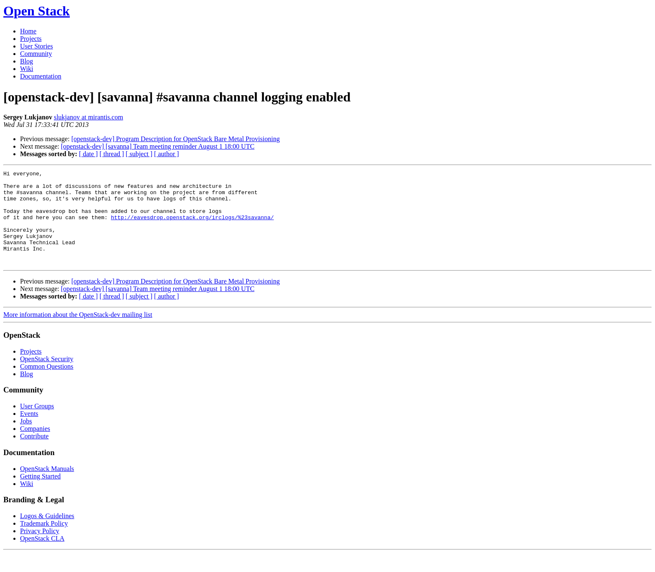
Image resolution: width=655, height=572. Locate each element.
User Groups (37, 424)
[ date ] (88, 153)
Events (29, 432)
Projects (31, 38)
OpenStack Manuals (47, 487)
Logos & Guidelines (47, 534)
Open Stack (36, 10)
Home (28, 31)
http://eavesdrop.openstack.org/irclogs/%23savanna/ (192, 227)
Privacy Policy (39, 549)
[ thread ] (111, 153)
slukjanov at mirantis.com (88, 117)
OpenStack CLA (42, 557)
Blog (26, 61)
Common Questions (47, 385)
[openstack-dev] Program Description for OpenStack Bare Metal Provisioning (175, 138)
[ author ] (166, 153)
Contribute (34, 454)
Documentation (40, 76)
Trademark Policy (44, 542)
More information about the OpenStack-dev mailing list (77, 333)
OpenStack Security (47, 377)
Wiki (26, 68)
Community (36, 53)
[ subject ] (139, 153)
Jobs (26, 439)
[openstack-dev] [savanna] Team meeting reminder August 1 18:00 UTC (157, 146)
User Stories (36, 46)
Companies (35, 447)
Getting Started (40, 495)
